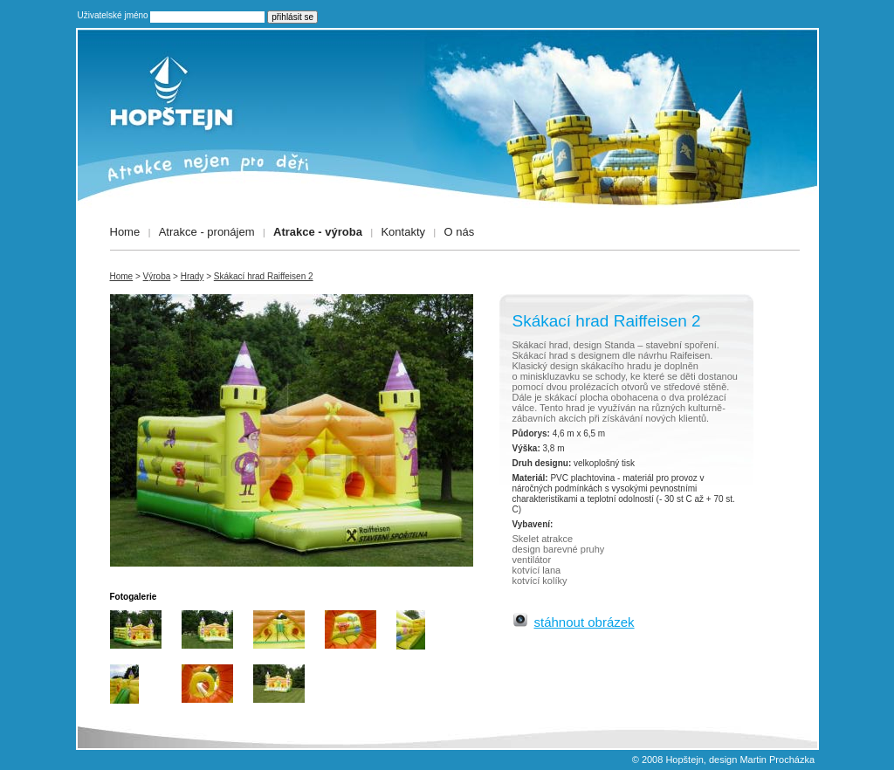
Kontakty (403, 231)
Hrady (192, 276)
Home (125, 231)
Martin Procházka (777, 759)
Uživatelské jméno (113, 15)
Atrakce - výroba (317, 231)
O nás (459, 231)
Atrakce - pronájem (207, 231)
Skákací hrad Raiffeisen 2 (263, 276)
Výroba (157, 276)
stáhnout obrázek (584, 622)
